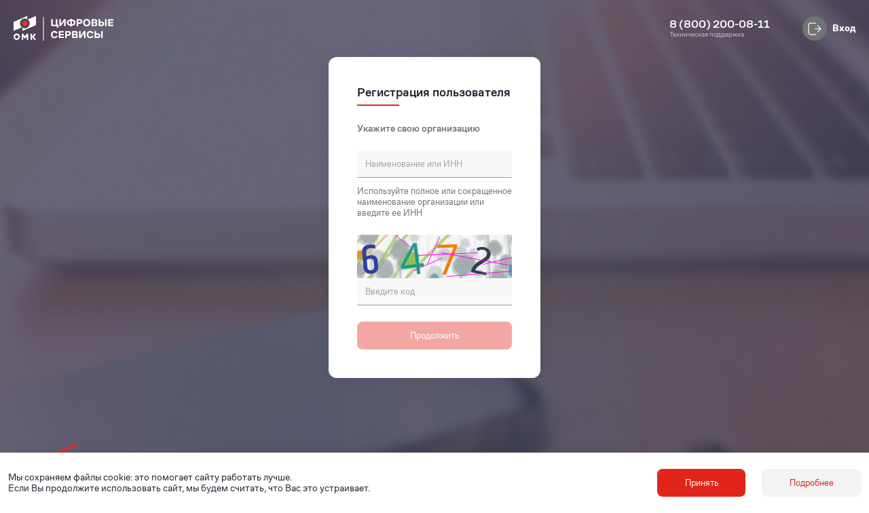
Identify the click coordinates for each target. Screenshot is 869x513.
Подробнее (812, 483)
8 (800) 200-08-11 (719, 24)
